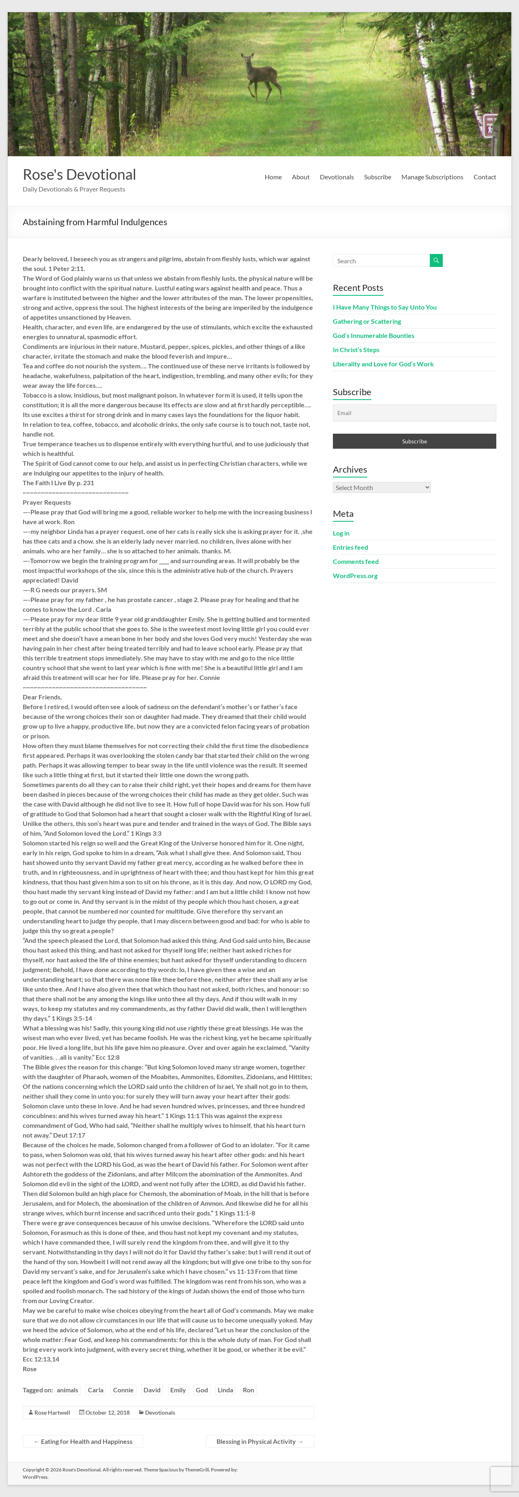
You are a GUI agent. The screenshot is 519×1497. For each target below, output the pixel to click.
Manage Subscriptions (432, 177)
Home (273, 177)
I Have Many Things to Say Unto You (385, 307)
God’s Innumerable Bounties (373, 335)
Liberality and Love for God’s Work (383, 364)
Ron (248, 1390)
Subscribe (377, 177)
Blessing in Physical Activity (260, 1441)
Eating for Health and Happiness (83, 1441)
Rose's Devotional (79, 174)
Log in (341, 533)
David (152, 1390)
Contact (485, 177)
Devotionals (337, 177)
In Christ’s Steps (356, 349)
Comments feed (356, 561)
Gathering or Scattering (367, 321)
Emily (178, 1390)
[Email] (414, 413)
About (301, 177)
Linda (225, 1390)
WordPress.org (355, 575)
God (202, 1390)
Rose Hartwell (52, 1412)
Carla (95, 1390)
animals (67, 1390)
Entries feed (350, 547)
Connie (123, 1390)
